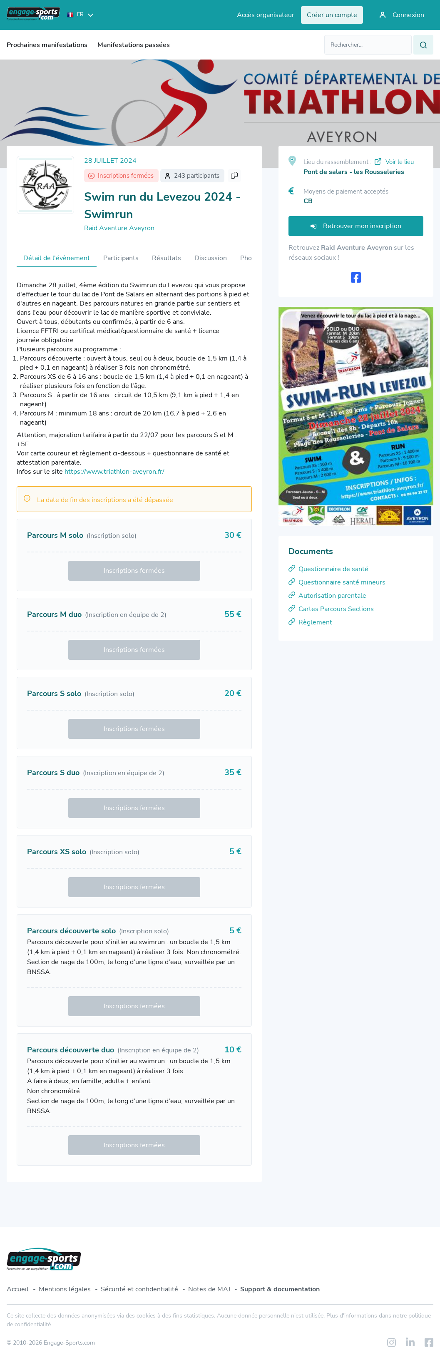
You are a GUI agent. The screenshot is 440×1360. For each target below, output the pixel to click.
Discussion (210, 258)
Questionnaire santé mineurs (336, 582)
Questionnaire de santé (328, 569)
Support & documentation (280, 1289)
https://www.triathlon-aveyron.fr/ (114, 471)
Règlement (310, 622)
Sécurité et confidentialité (139, 1289)
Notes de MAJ (209, 1289)
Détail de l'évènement (56, 258)
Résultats (166, 258)
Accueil (18, 1289)
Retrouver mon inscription (356, 226)
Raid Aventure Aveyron (119, 228)
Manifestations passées (133, 45)
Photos (250, 258)
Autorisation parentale (327, 595)
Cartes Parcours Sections (331, 609)
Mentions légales (65, 1289)
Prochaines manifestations (47, 45)
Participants (121, 258)
